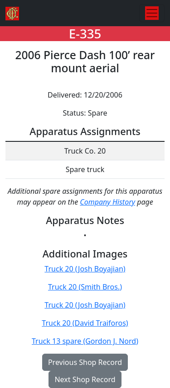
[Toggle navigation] (152, 13)
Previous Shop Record (85, 362)
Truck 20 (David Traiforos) (85, 323)
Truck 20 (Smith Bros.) (85, 287)
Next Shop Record (84, 379)
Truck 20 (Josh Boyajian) (84, 269)
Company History (107, 202)
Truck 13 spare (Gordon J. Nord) (85, 341)
